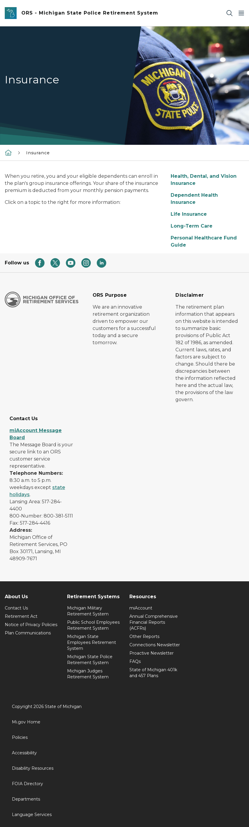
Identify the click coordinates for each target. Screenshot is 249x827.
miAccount (140, 608)
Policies (20, 737)
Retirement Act (21, 616)
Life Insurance (189, 214)
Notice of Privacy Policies (31, 624)
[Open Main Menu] (241, 13)
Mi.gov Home (26, 722)
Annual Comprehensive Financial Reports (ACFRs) (153, 622)
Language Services (32, 814)
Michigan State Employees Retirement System (91, 642)
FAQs (135, 661)
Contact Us (16, 608)
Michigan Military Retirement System (88, 611)
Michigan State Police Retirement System (89, 659)
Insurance (38, 152)
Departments (26, 799)
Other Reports (144, 636)
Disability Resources (32, 768)
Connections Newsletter (154, 644)
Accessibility (24, 752)
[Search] (229, 13)
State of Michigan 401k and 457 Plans (153, 672)
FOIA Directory (27, 783)
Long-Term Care (191, 226)
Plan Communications (28, 633)
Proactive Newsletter (151, 653)
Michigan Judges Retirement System (88, 674)
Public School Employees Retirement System (93, 625)
